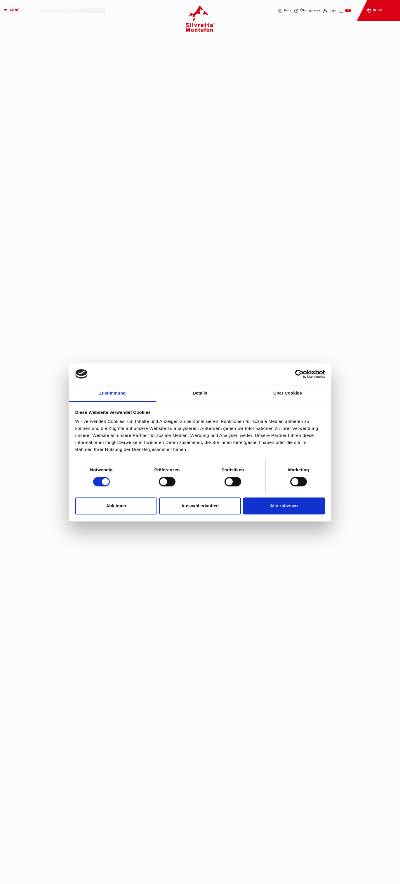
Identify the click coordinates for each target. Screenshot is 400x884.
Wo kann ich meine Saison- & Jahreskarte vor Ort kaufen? (166, 867)
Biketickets (38, 148)
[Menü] (19, 10)
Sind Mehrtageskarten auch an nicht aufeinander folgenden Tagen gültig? (179, 667)
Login (329, 11)
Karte (284, 11)
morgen (55, 167)
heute (35, 167)
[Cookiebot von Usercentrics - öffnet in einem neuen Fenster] (299, 373)
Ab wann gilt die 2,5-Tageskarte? (142, 707)
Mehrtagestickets (225, 128)
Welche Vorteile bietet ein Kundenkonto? (149, 827)
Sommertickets (42, 128)
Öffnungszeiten (307, 11)
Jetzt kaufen (105, 223)
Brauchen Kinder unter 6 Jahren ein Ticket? (152, 767)
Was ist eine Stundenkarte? (138, 727)
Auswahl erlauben (200, 505)
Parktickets (94, 148)
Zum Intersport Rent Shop (52, 474)
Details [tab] (200, 393)
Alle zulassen (284, 505)
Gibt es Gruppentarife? (134, 787)
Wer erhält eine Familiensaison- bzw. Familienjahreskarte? (166, 747)
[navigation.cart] (345, 11)
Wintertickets (103, 128)
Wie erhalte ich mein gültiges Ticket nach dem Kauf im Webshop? (171, 647)
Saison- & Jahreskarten (298, 128)
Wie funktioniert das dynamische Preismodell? (155, 807)
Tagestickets (162, 128)
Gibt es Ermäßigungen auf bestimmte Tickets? (154, 687)
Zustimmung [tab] (112, 393)
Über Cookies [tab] (287, 393)
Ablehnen (116, 505)
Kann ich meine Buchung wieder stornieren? (153, 847)
